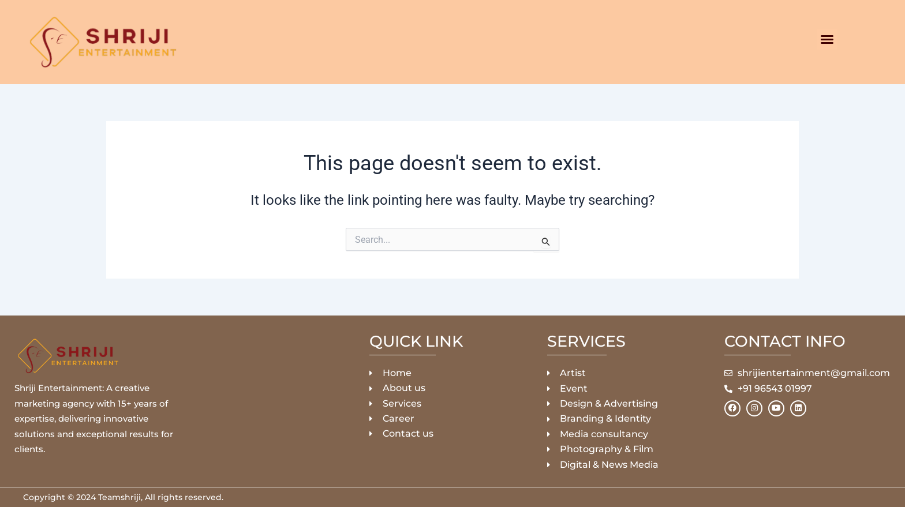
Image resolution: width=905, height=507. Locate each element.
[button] (827, 39)
